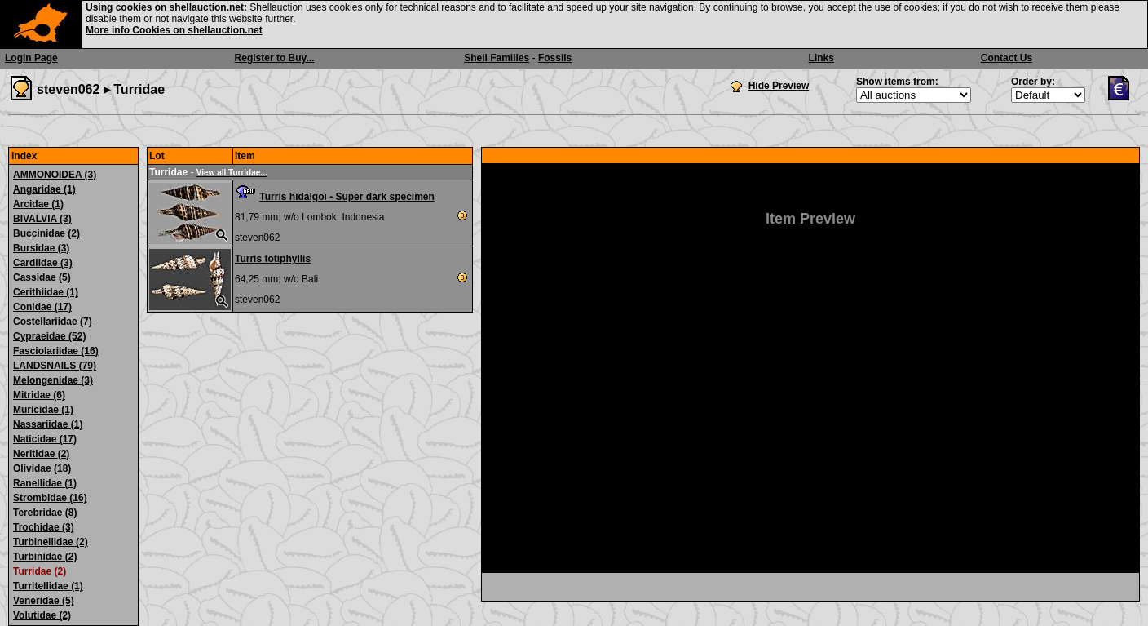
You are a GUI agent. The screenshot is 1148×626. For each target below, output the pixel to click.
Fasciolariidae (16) (56, 351)
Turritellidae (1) (48, 586)
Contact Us (1006, 58)
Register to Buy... (275, 58)
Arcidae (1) (38, 204)
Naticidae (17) (45, 439)
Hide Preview (779, 85)
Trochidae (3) (43, 527)
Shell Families (496, 58)
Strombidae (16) (50, 498)
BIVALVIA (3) (42, 218)
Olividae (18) (42, 468)
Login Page (31, 58)
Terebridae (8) (45, 512)
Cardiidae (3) (43, 263)
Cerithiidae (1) (45, 292)
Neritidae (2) (41, 454)
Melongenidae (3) (53, 380)
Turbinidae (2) (45, 556)
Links (821, 58)
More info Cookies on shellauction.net (174, 30)
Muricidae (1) (43, 409)
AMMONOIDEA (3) (54, 174)
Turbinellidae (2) (50, 542)
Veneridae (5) (43, 600)
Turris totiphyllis (273, 258)
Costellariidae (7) (52, 321)
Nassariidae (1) (47, 424)
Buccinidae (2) (46, 233)
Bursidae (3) (41, 248)
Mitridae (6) (39, 395)
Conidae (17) (42, 307)
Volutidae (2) (42, 615)
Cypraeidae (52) (49, 336)
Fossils (555, 58)
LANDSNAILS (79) (54, 365)
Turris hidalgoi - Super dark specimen (347, 196)
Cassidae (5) (42, 277)
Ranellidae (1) (45, 483)
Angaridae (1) (44, 189)
